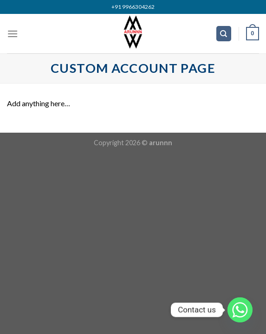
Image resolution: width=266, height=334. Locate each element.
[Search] (224, 33)
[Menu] (12, 33)
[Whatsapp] (240, 309)
